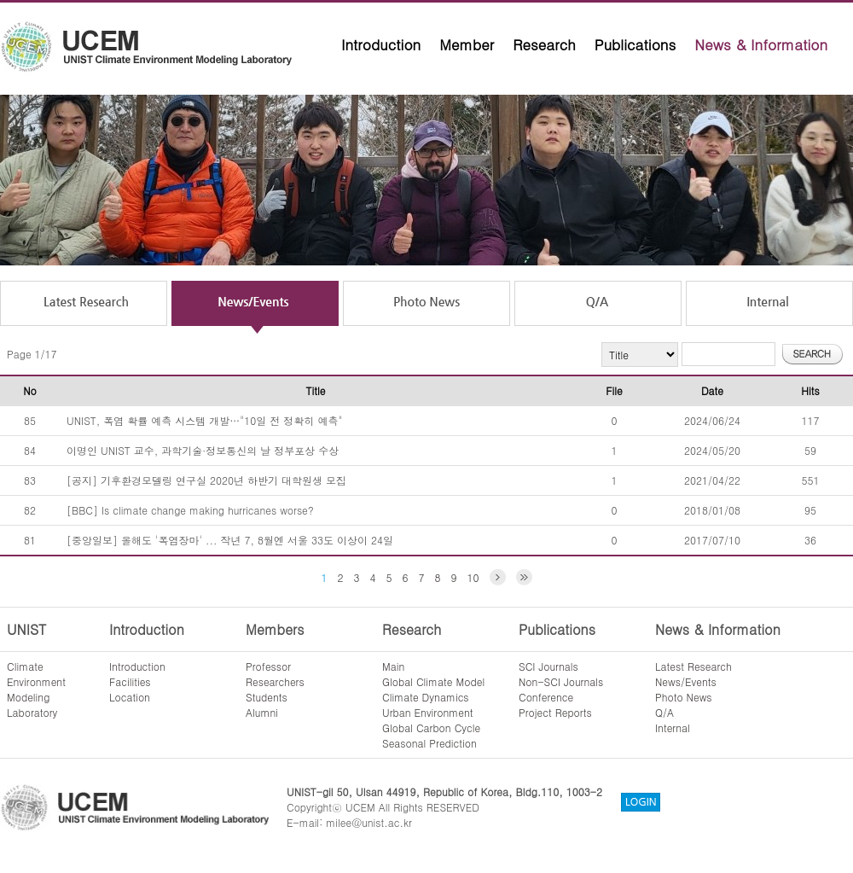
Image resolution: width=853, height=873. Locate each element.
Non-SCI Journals (561, 681)
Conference (546, 697)
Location (129, 697)
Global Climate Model (433, 681)
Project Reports (555, 712)
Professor (268, 666)
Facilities (130, 681)
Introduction (381, 44)
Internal (672, 727)
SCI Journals (548, 666)
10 (473, 577)
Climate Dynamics (425, 697)
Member (466, 44)
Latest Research (693, 666)
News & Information (760, 44)
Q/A (664, 712)
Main (393, 666)
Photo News (683, 697)
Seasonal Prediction (429, 743)
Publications (635, 44)
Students (266, 697)
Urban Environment (427, 712)
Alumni (262, 712)
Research (544, 44)
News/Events (686, 681)
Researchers (275, 681)
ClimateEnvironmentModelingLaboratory (36, 689)
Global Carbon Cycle (431, 727)
